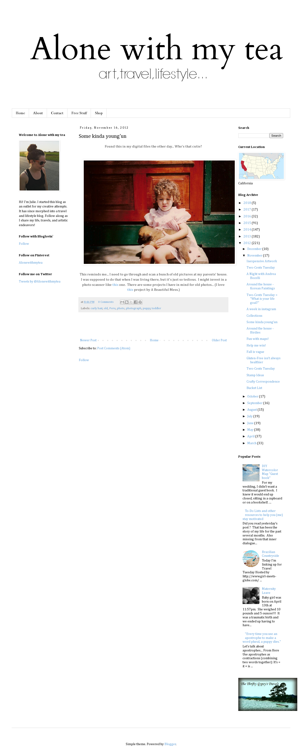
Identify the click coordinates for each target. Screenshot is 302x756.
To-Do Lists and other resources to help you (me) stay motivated (263, 515)
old (106, 308)
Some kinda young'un (262, 322)
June (250, 423)
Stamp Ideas (255, 375)
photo (121, 308)
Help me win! (256, 345)
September (255, 403)
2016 (247, 216)
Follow (84, 360)
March (252, 443)
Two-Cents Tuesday (261, 267)
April (251, 436)
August (252, 409)
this (115, 285)
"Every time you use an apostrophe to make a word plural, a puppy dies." (262, 638)
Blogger (170, 744)
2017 (247, 209)
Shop (99, 113)
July (250, 416)
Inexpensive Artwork (262, 261)
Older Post (219, 340)
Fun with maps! (258, 339)
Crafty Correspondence (263, 381)
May (250, 429)
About (38, 113)
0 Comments (105, 302)
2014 (247, 229)
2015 (247, 223)
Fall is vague (255, 352)
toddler (156, 308)
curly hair (97, 308)
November (255, 255)
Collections (254, 315)
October (253, 396)
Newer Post (88, 340)
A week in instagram (261, 309)
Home (20, 113)
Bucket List (254, 388)
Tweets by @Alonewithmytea (39, 281)
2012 (247, 243)
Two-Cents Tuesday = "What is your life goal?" (262, 299)
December (254, 249)
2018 (247, 203)
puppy (147, 308)
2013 (247, 236)
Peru (112, 308)
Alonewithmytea (30, 262)
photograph (133, 308)
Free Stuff (79, 113)
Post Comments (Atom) (113, 348)
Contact (57, 113)
